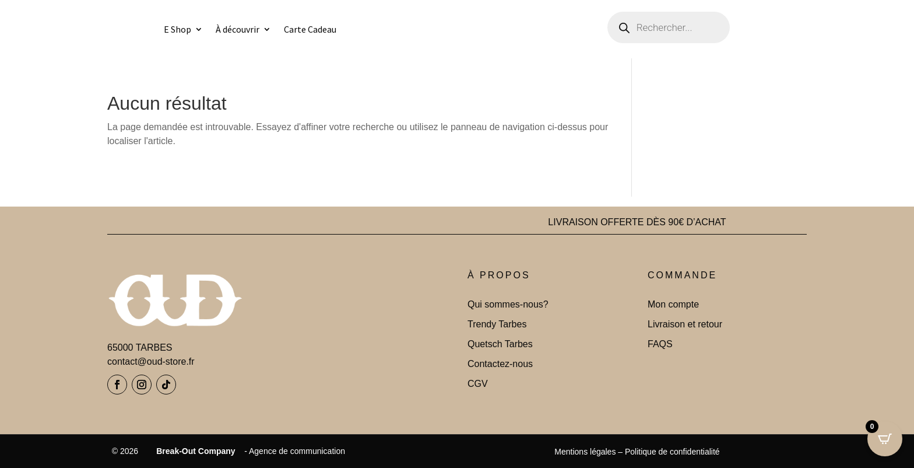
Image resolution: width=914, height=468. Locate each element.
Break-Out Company (193, 451)
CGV (477, 384)
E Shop (177, 29)
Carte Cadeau (310, 29)
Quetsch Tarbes (500, 344)
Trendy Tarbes (496, 324)
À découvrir (237, 29)
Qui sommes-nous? (508, 304)
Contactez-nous (500, 364)
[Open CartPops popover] (884, 438)
